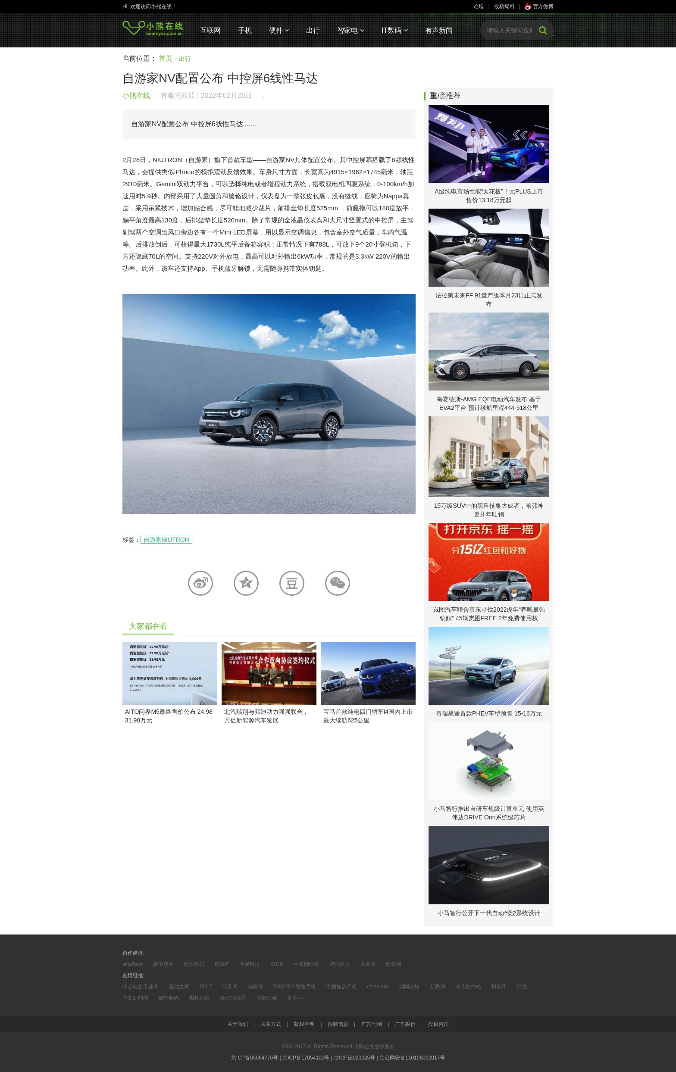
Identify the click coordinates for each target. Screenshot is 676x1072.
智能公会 (267, 998)
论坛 (478, 6)
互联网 (210, 30)
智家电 (350, 30)
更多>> (295, 998)
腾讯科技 (339, 964)
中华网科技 (306, 964)
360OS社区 (233, 998)
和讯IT (498, 987)
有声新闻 (439, 30)
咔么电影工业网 (140, 987)
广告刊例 (371, 1024)
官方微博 (539, 6)
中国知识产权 (341, 987)
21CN (277, 964)
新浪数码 (194, 964)
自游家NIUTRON (166, 539)
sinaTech (132, 964)
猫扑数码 (168, 998)
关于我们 (237, 1024)
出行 (313, 30)
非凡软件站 (468, 987)
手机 (245, 30)
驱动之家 (179, 987)
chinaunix (378, 987)
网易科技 (249, 964)
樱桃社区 (199, 998)
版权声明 (304, 1024)
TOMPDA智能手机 (294, 987)
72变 (521, 987)
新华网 (393, 964)
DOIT (206, 987)
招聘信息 (338, 1024)
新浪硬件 (163, 964)
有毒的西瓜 (177, 95)
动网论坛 (409, 987)
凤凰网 (368, 964)
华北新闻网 (135, 998)
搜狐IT (221, 964)
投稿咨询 (438, 1024)
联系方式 (270, 1024)
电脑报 (255, 987)
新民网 (437, 987)
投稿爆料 (504, 6)
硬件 (279, 30)
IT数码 (395, 30)
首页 (165, 58)
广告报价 (405, 1024)
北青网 (230, 987)
